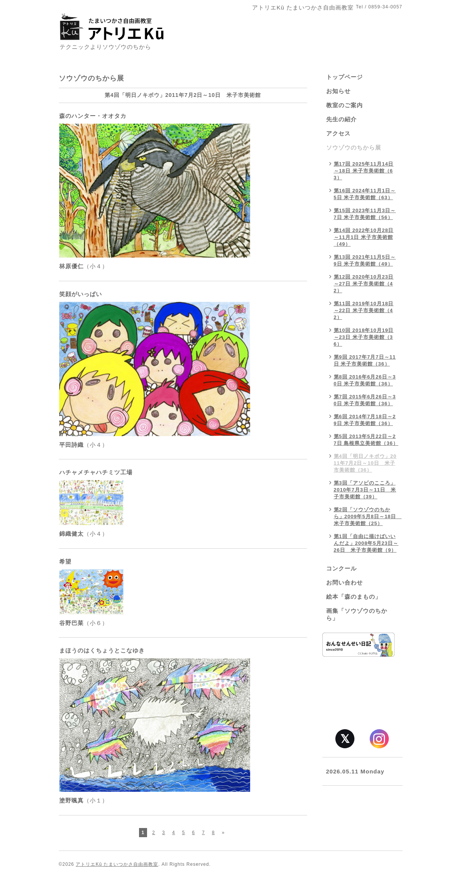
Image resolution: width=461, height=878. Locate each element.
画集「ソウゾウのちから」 (356, 614)
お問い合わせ (344, 582)
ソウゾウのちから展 (353, 147)
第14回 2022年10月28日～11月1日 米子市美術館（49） (364, 237)
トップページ (344, 77)
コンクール (341, 568)
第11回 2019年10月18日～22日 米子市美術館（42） (364, 310)
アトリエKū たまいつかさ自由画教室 (117, 864)
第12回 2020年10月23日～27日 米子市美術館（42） (364, 283)
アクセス (338, 133)
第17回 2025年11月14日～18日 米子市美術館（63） (364, 170)
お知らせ (338, 91)
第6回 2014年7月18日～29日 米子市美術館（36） (365, 420)
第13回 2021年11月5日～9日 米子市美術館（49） (365, 260)
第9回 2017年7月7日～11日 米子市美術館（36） (365, 360)
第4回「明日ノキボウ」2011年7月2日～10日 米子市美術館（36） (365, 463)
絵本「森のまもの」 (353, 596)
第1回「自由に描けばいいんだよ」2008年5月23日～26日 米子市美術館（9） (366, 543)
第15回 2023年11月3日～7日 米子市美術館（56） (365, 214)
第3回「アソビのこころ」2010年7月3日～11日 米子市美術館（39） (365, 489)
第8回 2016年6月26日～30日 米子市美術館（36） (365, 380)
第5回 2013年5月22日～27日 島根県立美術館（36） (366, 439)
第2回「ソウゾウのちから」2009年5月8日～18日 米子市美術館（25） (368, 516)
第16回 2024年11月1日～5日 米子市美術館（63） (365, 194)
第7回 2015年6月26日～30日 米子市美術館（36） (365, 400)
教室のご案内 (344, 105)
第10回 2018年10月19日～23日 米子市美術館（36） (364, 337)
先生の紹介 (341, 119)
